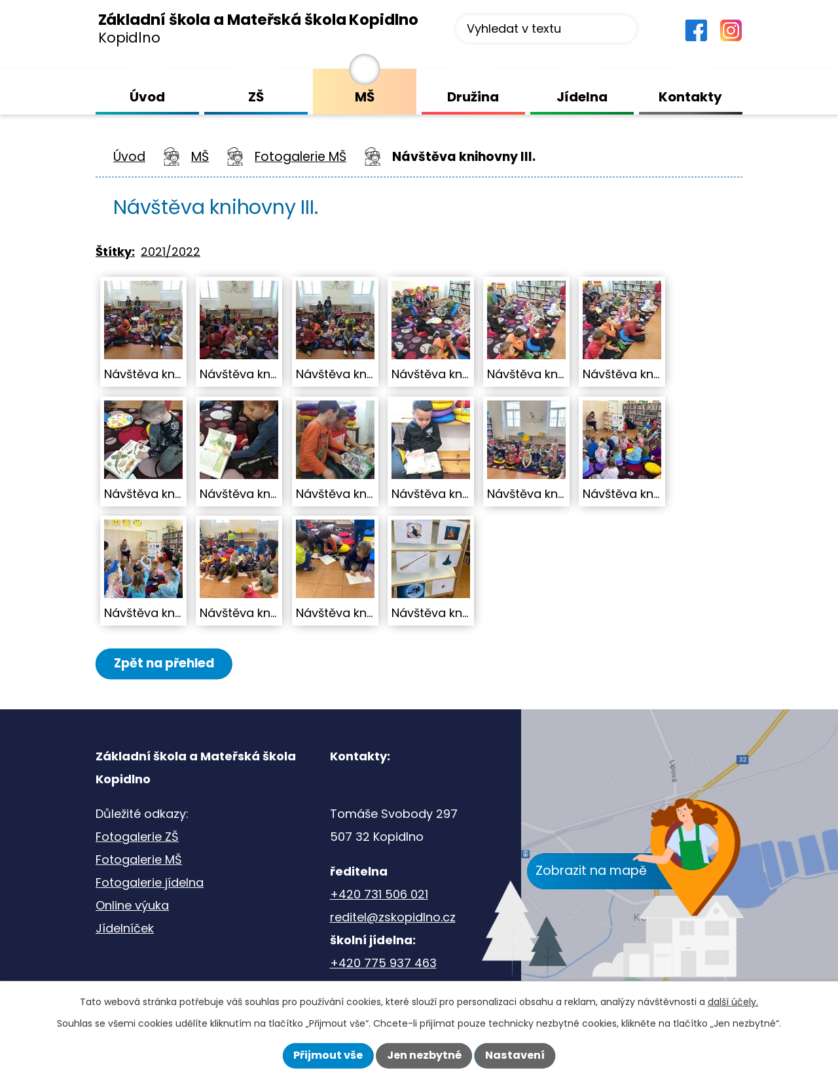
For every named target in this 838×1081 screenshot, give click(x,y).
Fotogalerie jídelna (150, 883)
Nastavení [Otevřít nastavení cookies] (515, 1055)
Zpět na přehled (166, 663)
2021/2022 (170, 251)
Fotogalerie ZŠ (137, 837)
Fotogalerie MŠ (300, 157)
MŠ (200, 157)
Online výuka (132, 906)
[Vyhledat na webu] (546, 29)
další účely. (733, 1001)
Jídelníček (125, 929)
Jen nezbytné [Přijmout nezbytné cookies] (424, 1055)
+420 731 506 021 (379, 895)
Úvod (129, 157)
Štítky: (115, 251)
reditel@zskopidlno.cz (393, 918)
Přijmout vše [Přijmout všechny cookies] (328, 1055)
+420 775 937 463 (383, 963)
